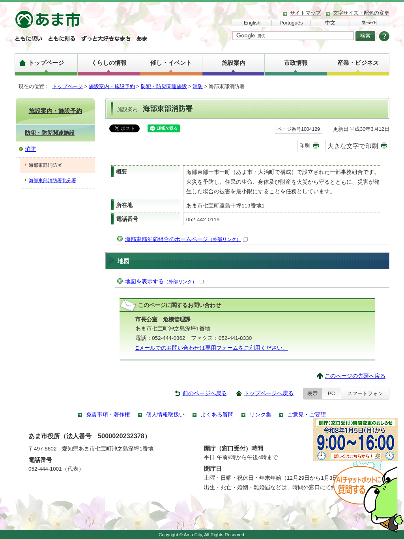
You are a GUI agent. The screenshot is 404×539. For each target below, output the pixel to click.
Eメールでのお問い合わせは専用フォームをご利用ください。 (211, 348)
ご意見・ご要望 (306, 415)
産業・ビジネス (358, 62)
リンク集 (260, 415)
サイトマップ (305, 13)
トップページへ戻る (269, 393)
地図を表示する (164, 282)
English (252, 23)
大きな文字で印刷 (352, 145)
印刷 (304, 146)
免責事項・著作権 (108, 415)
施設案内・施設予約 (112, 86)
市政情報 (296, 62)
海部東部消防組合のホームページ (186, 239)
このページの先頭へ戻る (355, 376)
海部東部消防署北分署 (52, 180)
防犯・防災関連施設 (164, 86)
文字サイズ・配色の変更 (361, 13)
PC (331, 393)
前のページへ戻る (205, 393)
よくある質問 (217, 415)
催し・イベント (171, 62)
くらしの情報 (109, 62)
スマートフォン (365, 393)
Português (291, 23)
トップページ (46, 62)
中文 (330, 23)
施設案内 (233, 62)
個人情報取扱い (165, 415)
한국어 (369, 23)
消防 (198, 86)
